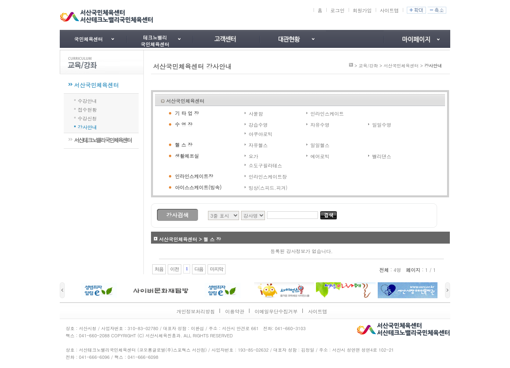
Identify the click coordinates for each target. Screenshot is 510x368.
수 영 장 (183, 124)
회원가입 (362, 10)
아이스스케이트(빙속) (198, 187)
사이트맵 (389, 10)
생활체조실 (187, 155)
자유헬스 (258, 145)
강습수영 (258, 124)
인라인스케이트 (327, 113)
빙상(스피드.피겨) (268, 187)
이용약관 (234, 311)
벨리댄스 (381, 156)
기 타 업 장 (187, 113)
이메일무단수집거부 (276, 311)
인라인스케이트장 (194, 176)
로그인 (337, 10)
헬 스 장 (183, 144)
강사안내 (87, 126)
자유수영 (320, 124)
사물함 (256, 113)
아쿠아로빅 (261, 133)
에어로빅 (320, 156)
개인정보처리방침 (196, 311)
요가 (253, 156)
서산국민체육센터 (96, 85)
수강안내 (87, 100)
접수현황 (87, 109)
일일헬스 (320, 145)
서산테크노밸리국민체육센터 (102, 140)
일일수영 (381, 124)
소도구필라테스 (265, 165)
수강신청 (87, 117)
